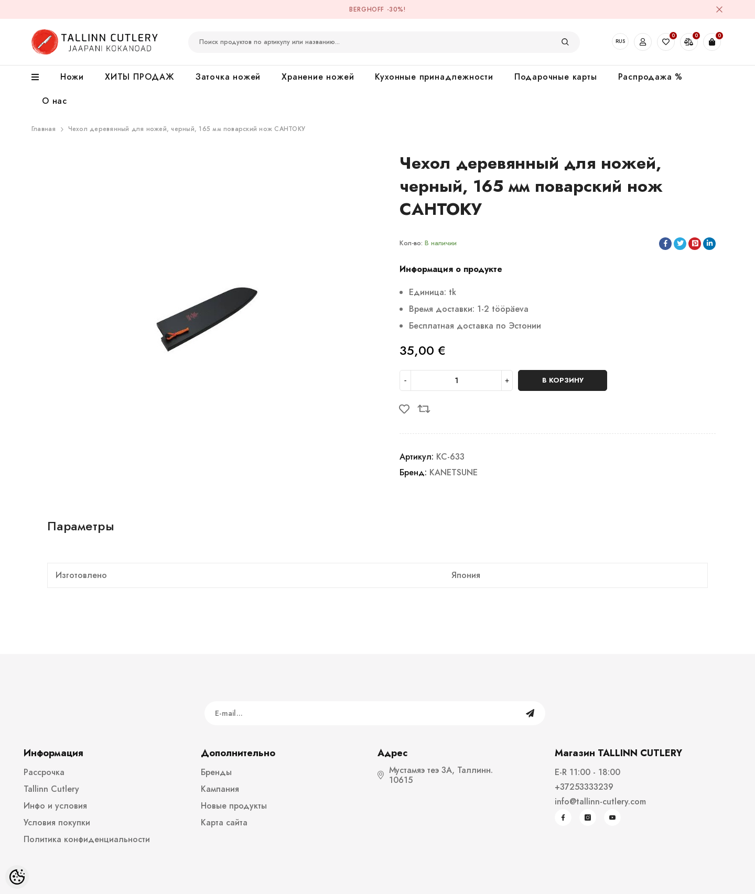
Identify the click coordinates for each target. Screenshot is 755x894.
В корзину (563, 380)
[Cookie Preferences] (17, 877)
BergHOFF (366, 9)
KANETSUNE (453, 472)
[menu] (40, 78)
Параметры (80, 526)
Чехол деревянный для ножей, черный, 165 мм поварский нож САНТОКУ (186, 129)
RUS (620, 41)
